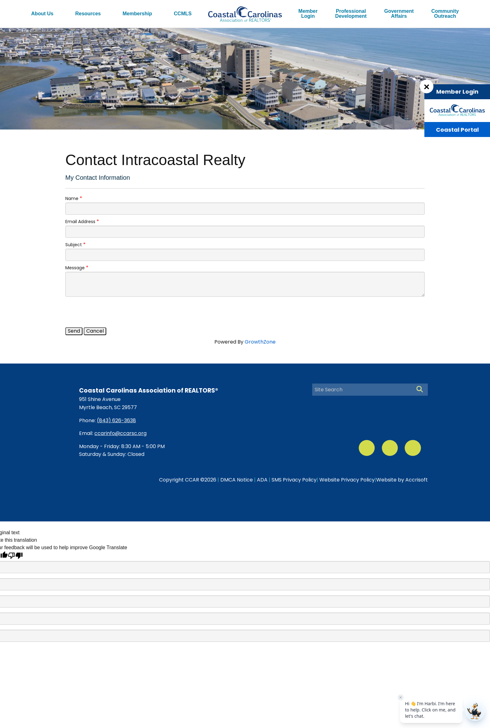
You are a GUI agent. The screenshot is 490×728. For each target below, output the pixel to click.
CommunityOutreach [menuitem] (445, 13)
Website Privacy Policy (347, 479)
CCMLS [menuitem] (183, 13)
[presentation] (112, 312)
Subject (73, 245)
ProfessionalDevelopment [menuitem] (351, 13)
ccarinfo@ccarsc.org (120, 433)
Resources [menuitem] (88, 13)
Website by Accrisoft (402, 479)
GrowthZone (260, 341)
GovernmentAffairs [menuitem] (399, 13)
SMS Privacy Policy (294, 479)
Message (75, 268)
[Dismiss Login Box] (426, 86)
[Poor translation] (15, 555)
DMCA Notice (236, 479)
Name (71, 198)
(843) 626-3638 (116, 420)
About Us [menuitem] (42, 13)
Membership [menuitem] (137, 13)
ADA (262, 479)
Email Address (80, 221)
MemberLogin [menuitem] (308, 13)
